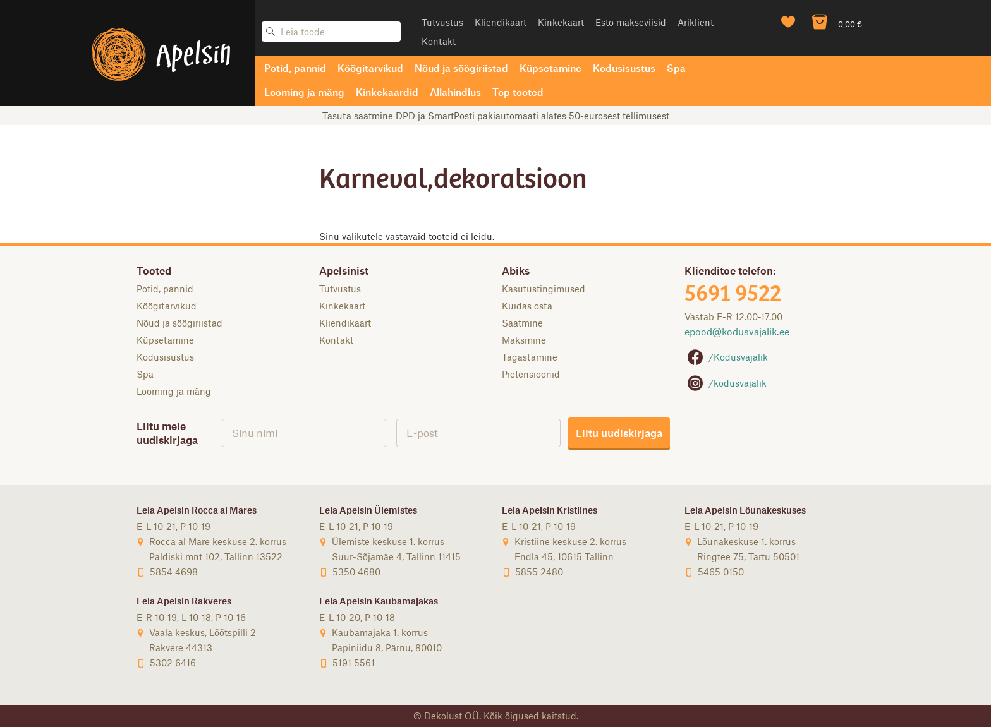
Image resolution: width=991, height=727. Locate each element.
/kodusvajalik (725, 382)
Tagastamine (529, 357)
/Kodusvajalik (726, 357)
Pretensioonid (531, 374)
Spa (676, 68)
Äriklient (696, 22)
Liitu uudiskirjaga (619, 432)
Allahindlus (455, 92)
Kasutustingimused (543, 288)
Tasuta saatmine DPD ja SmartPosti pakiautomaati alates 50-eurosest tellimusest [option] (495, 115)
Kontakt (439, 41)
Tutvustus (442, 22)
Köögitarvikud (370, 68)
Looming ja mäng (304, 92)
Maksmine (524, 339)
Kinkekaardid (387, 92)
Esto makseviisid (630, 22)
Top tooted (518, 92)
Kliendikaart (500, 22)
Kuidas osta (527, 305)
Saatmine (522, 322)
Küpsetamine (550, 68)
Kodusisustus (624, 68)
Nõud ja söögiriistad (461, 68)
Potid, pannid (295, 68)
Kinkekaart (561, 22)
